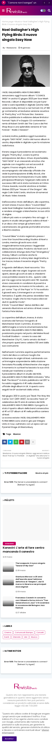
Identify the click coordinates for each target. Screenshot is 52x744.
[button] (44, 3)
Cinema (7, 632)
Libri (25, 637)
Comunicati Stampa (24, 632)
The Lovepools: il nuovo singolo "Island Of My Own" (30, 564)
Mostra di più (41, 473)
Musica (18, 21)
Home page (7, 21)
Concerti (40, 632)
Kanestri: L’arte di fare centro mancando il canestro (23, 550)
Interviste (16, 637)
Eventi (6, 637)
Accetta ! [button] (9, 738)
